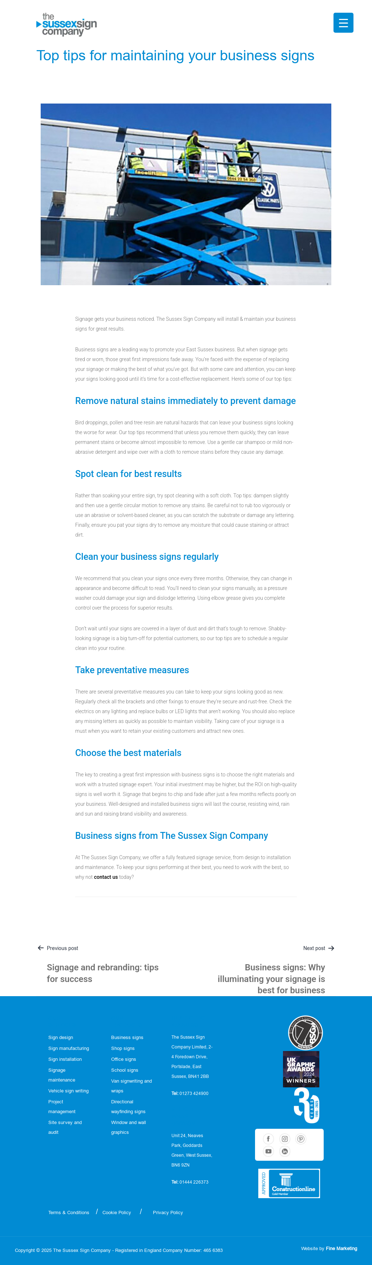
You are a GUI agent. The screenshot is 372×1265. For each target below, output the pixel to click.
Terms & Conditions (68, 1213)
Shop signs (123, 1048)
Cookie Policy (116, 1213)
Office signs (123, 1059)
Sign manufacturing (68, 1048)
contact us (106, 877)
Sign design (60, 1037)
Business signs (127, 1037)
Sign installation (65, 1059)
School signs (124, 1070)
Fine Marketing (341, 1248)
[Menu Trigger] (343, 23)
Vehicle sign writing (68, 1091)
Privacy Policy (168, 1213)
